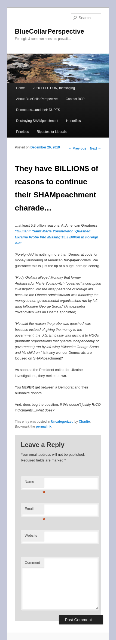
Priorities (22, 132)
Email (34, 510)
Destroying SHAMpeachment (37, 121)
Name (34, 483)
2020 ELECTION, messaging (54, 88)
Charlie (84, 421)
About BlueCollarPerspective (37, 99)
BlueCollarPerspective (49, 31)
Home (20, 88)
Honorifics (73, 121)
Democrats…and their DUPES (38, 110)
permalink (43, 426)
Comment (32, 562)
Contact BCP (75, 99)
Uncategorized (62, 421)
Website (31, 535)
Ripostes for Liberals (51, 132)
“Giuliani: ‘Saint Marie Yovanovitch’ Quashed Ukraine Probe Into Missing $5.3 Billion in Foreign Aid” (56, 237)
